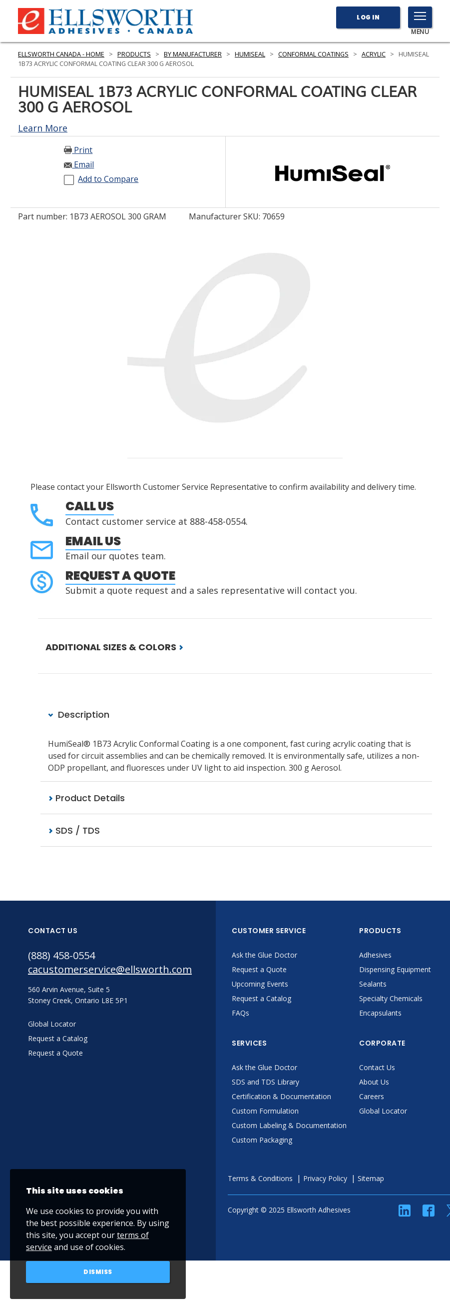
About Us (374, 1082)
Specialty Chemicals (391, 998)
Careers (371, 1096)
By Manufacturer (193, 54)
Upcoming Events (260, 984)
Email (79, 164)
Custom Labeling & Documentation (289, 1125)
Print (78, 149)
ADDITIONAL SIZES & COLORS (114, 647)
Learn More (42, 128)
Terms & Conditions (260, 1178)
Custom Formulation (265, 1111)
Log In (368, 17)
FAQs (240, 1013)
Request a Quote (120, 575)
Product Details (86, 798)
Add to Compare (108, 178)
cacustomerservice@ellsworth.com (110, 969)
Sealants (373, 984)
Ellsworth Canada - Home (61, 54)
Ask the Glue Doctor (264, 955)
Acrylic (374, 54)
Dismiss (97, 1272)
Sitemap (371, 1178)
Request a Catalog (261, 998)
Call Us (89, 506)
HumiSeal (250, 54)
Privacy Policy (325, 1178)
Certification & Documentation (281, 1096)
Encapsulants (380, 1013)
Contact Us (377, 1067)
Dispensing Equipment (395, 969)
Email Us (93, 541)
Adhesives (375, 955)
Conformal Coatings (313, 54)
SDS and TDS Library (265, 1082)
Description (78, 714)
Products (134, 54)
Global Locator (383, 1111)
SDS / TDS (74, 830)
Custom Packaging (262, 1140)
